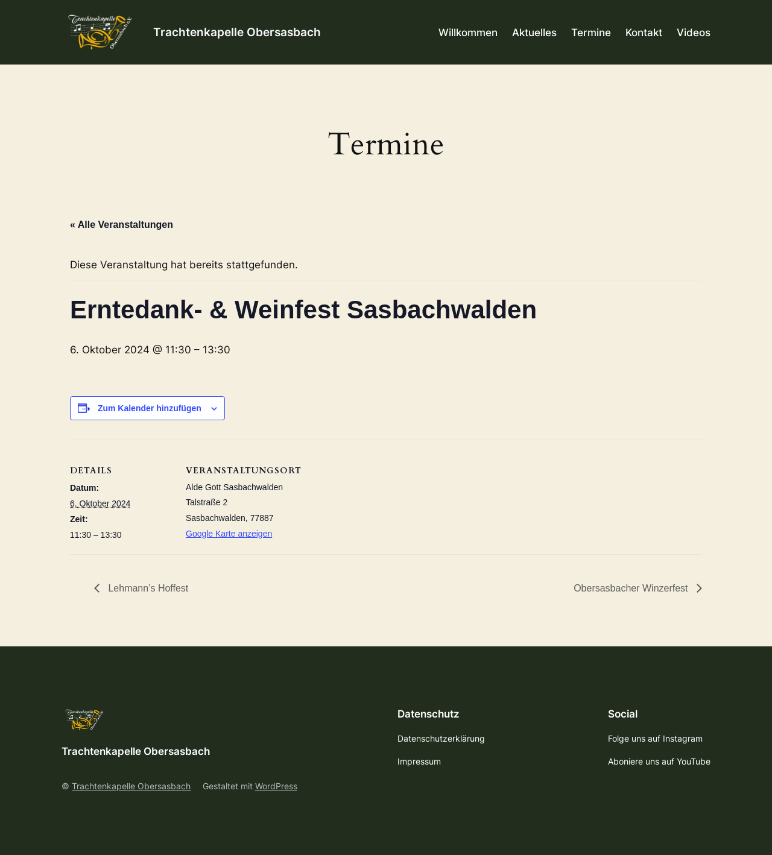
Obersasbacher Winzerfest (632, 588)
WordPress (276, 786)
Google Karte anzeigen (229, 533)
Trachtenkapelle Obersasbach (237, 32)
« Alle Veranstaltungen (121, 224)
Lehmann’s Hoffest (147, 588)
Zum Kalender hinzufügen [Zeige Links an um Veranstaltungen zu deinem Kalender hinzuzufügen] (149, 408)
